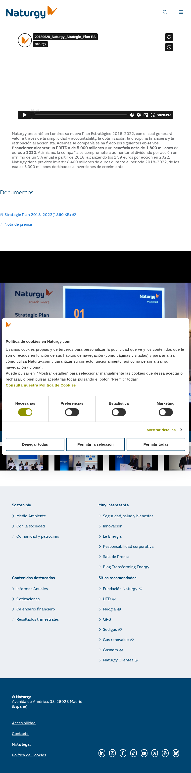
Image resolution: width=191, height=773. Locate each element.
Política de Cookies (29, 754)
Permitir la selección (95, 444)
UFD (107, 598)
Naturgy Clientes (118, 659)
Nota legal (21, 744)
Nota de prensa (18, 224)
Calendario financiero (35, 608)
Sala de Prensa (116, 556)
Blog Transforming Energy (126, 566)
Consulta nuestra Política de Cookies (41, 385)
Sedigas (110, 629)
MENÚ (175, 13)
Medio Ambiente (31, 515)
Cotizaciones (28, 598)
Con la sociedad (30, 525)
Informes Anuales (32, 588)
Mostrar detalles (161, 430)
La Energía (112, 536)
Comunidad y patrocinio (37, 536)
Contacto (20, 733)
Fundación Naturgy (120, 588)
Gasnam (110, 649)
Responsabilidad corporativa (128, 546)
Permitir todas (156, 444)
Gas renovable (116, 639)
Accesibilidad (24, 722)
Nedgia (109, 608)
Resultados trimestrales (37, 619)
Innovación (112, 525)
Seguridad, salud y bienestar (128, 515)
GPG (107, 619)
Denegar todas (35, 444)
